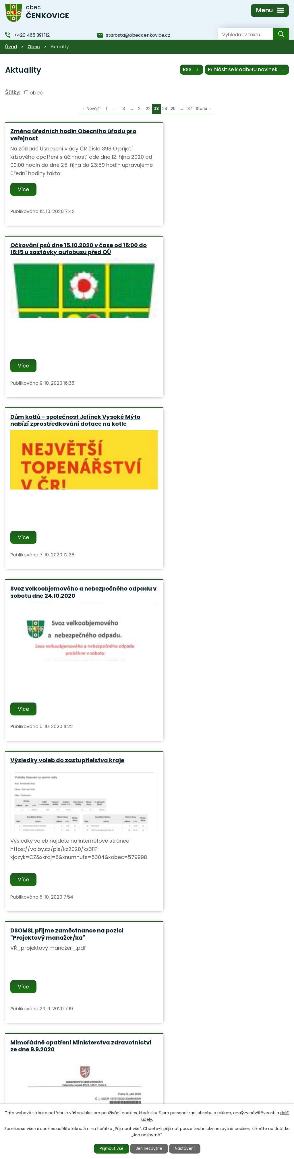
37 (189, 108)
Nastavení (186, 1148)
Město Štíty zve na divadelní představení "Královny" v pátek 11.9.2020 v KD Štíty (70, 836)
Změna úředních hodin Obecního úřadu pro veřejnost (73, 134)
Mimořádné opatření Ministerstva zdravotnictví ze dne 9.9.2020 (60, 657)
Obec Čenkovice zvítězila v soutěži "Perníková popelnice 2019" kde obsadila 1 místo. (216, 840)
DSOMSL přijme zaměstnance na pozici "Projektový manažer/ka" (211, 486)
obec (36, 92)
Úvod (11, 46)
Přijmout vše (110, 1148)
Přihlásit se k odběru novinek (247, 69)
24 (164, 108)
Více (23, 189)
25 (173, 108)
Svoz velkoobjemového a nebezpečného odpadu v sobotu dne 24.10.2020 (213, 307)
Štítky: (12, 92)
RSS (191, 69)
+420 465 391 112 (112, 1097)
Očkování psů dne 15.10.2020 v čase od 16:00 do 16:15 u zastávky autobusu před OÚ (219, 134)
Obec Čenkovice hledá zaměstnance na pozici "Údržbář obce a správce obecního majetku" (214, 661)
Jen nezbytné (149, 1148)
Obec (34, 46)
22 (148, 108)
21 (140, 108)
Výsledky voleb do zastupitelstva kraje (67, 483)
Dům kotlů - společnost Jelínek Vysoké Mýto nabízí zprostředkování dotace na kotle (68, 310)
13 (123, 108)
